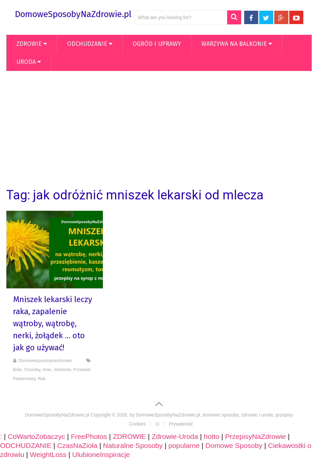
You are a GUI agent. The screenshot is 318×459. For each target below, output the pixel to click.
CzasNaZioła (77, 445)
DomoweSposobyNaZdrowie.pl (73, 14)
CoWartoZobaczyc (36, 436)
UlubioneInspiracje (101, 454)
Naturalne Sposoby (133, 445)
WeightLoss (48, 454)
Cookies (137, 424)
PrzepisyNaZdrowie (255, 436)
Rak (41, 378)
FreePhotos (89, 436)
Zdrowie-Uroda (175, 436)
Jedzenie (62, 369)
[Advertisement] (159, 129)
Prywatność (181, 424)
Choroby (32, 369)
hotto (211, 436)
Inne (47, 369)
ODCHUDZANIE (87, 44)
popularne (183, 445)
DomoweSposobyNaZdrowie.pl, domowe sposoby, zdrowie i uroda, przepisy (214, 415)
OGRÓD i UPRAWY (157, 44)
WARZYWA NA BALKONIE (234, 44)
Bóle (17, 369)
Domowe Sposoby (233, 445)
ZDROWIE (29, 44)
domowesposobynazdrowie (45, 360)
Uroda (26, 62)
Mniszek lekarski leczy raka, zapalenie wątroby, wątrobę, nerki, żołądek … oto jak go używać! (52, 323)
